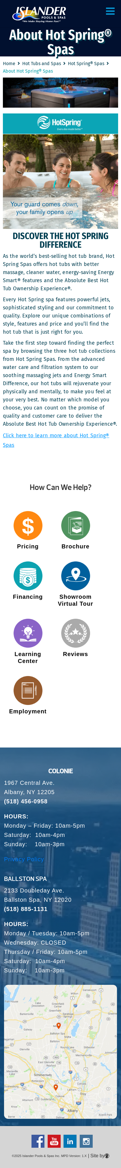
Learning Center (27, 657)
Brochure (76, 546)
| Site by (98, 1155)
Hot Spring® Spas (86, 63)
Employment (27, 711)
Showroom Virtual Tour (75, 600)
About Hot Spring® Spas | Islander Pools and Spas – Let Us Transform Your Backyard (39, 14)
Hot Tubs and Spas (41, 63)
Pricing (28, 546)
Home (9, 63)
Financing (28, 597)
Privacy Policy (24, 859)
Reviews (75, 654)
